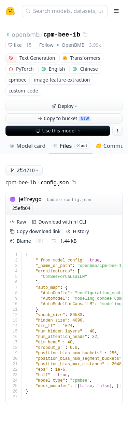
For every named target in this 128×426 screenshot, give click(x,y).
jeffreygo (30, 199)
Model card (27, 146)
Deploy (65, 106)
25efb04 (21, 208)
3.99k (95, 45)
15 (29, 45)
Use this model (58, 130)
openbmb (26, 34)
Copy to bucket (64, 118)
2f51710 (25, 170)
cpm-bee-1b (61, 34)
